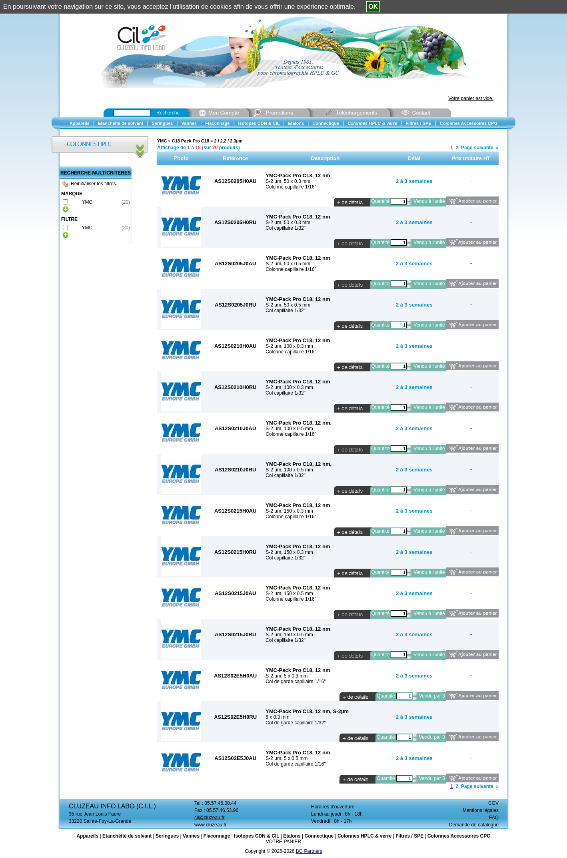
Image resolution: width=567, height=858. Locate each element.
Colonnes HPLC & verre (364, 836)
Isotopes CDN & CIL (256, 836)
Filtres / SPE (409, 836)
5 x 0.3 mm (277, 717)
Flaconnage (217, 836)
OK (373, 6)
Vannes (191, 836)
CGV (493, 803)
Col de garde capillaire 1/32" (295, 723)
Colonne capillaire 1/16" (291, 187)
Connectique (318, 836)
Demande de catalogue (474, 825)
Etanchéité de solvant (127, 836)
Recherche (168, 113)
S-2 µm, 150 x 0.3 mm (289, 511)
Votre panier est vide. (470, 98)
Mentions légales (481, 810)
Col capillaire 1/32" (285, 228)
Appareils (87, 836)
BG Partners (309, 851)
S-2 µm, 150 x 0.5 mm (289, 593)
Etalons (291, 836)
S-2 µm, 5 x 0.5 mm (286, 758)
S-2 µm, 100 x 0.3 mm (289, 346)
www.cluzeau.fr (210, 825)
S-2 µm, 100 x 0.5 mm (289, 428)
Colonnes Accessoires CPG (459, 836)
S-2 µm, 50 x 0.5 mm (288, 264)
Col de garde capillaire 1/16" (295, 681)
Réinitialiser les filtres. (89, 183)
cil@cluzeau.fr (209, 817)
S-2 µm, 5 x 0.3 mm (286, 676)
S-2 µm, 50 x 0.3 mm (288, 181)
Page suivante (477, 147)
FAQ (494, 817)
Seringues (167, 836)
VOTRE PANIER (283, 841)
